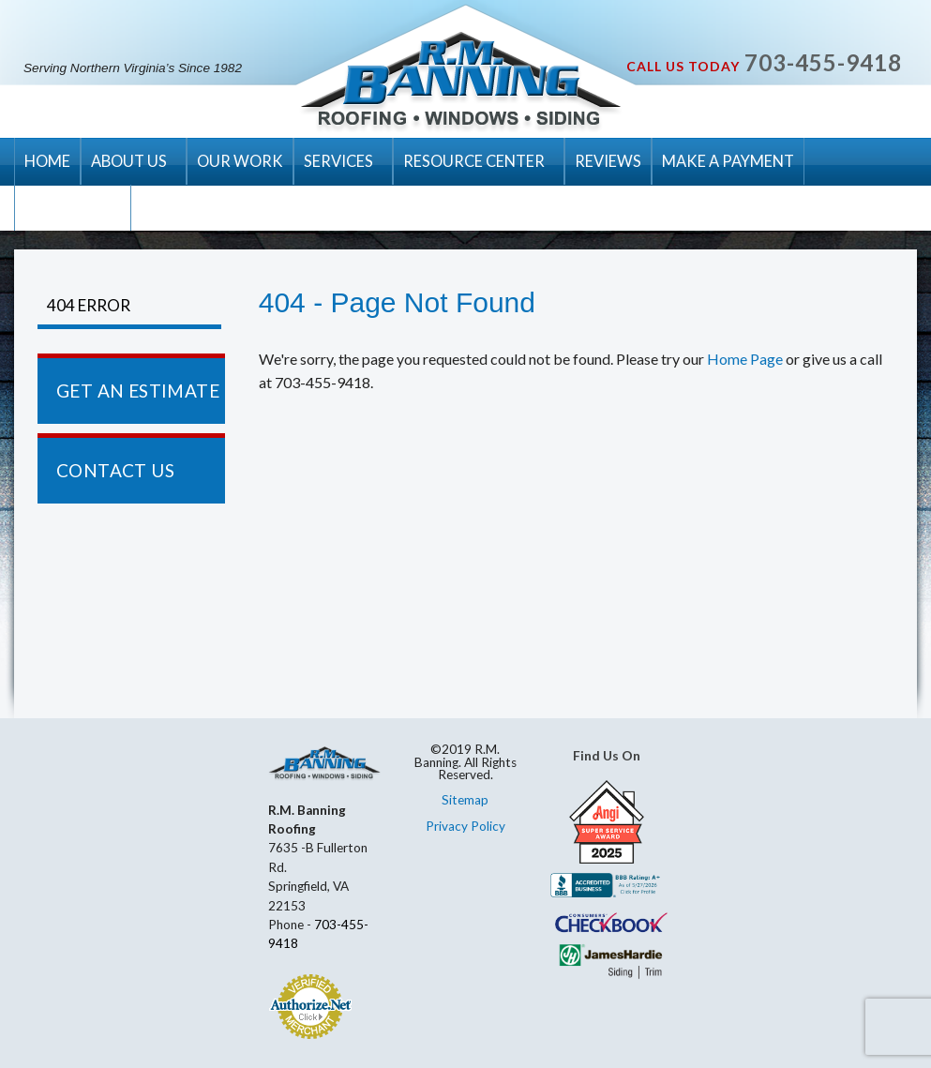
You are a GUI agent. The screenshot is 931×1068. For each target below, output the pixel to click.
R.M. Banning (461, 82)
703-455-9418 (823, 62)
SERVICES (338, 161)
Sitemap (465, 799)
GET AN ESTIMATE (137, 390)
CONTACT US (72, 208)
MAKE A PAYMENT (728, 161)
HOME (47, 161)
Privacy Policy (465, 826)
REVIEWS (608, 161)
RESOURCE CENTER (474, 161)
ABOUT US (129, 161)
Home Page (745, 359)
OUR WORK (240, 161)
